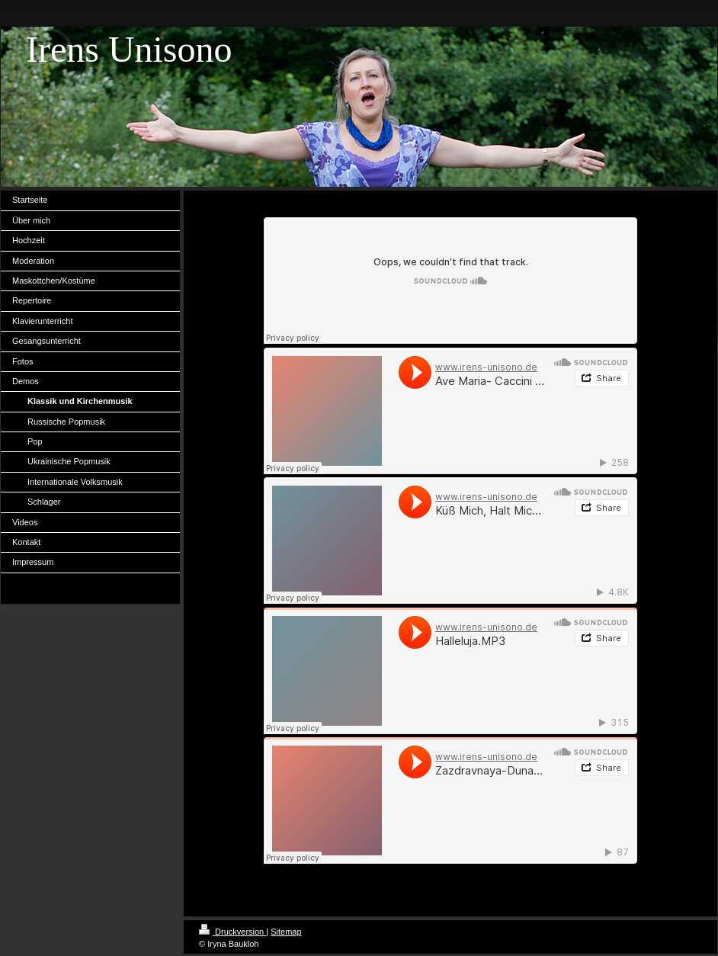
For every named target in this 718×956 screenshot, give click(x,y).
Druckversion (232, 931)
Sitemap (286, 931)
